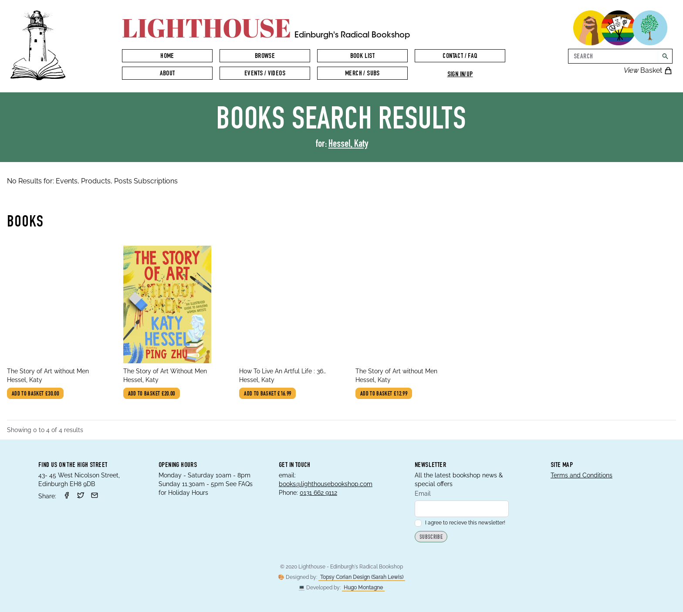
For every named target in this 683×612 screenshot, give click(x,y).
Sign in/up (460, 74)
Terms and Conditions (581, 475)
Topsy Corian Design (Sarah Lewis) (361, 577)
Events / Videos (264, 74)
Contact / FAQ (460, 56)
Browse (265, 56)
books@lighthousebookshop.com (325, 483)
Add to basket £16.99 (267, 394)
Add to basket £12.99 (383, 394)
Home (167, 56)
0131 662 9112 (318, 492)
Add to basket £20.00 (151, 394)
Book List (362, 56)
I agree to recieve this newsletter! (460, 523)
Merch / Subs (362, 74)
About (167, 74)
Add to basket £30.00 (35, 394)
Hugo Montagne (363, 588)
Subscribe (431, 537)
